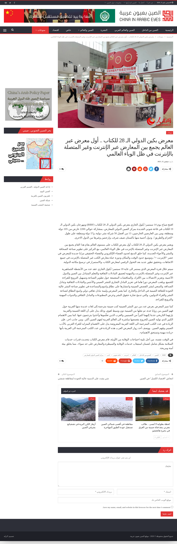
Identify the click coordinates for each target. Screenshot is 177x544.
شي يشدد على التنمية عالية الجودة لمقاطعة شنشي (83, 378)
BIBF (164, 355)
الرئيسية (169, 30)
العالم (134, 355)
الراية (6, 536)
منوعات (41, 30)
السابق (166, 437)
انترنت (126, 355)
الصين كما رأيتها (131, 3)
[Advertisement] (115, 196)
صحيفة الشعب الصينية (40, 205)
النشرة (104, 30)
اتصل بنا (141, 2)
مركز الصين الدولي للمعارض (93, 355)
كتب (108, 355)
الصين (157, 355)
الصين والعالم (86, 30)
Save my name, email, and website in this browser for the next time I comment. (136, 507)
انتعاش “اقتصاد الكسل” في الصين (156, 378)
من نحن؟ (150, 2)
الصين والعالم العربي (124, 30)
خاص (68, 30)
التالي (157, 437)
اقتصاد (55, 30)
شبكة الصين (45, 200)
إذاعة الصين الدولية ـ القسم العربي (35, 187)
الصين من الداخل (150, 30)
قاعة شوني (117, 355)
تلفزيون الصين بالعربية (40, 196)
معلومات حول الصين (114, 3)
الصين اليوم (45, 191)
